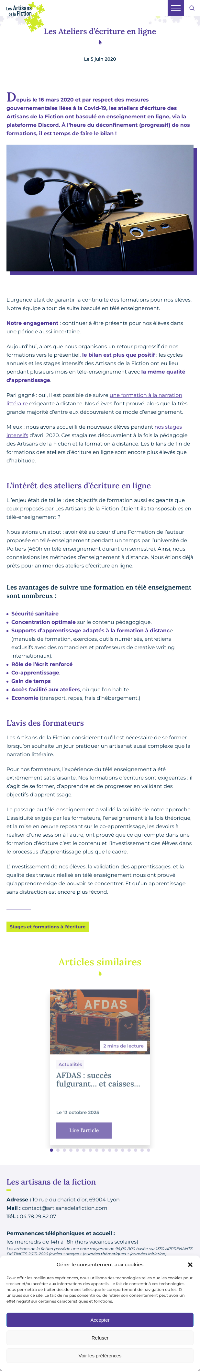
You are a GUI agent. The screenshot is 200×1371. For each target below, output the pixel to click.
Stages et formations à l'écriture (47, 927)
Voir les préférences (100, 1355)
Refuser (100, 1338)
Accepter (99, 1320)
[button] (190, 1264)
